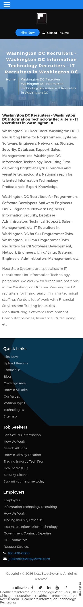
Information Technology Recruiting (30, 507)
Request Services (16, 546)
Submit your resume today (24, 481)
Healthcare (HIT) (16, 468)
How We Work (14, 441)
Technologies (14, 410)
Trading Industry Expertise (23, 520)
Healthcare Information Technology (31, 526)
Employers (12, 500)
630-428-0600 (19, 553)
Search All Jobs (15, 448)
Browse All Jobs (15, 390)
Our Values (12, 396)
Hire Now (28, 32)
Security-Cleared (16, 475)
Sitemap (10, 416)
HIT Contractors (15, 540)
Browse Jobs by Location (22, 455)
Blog (7, 376)
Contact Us (12, 370)
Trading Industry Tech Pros (24, 461)
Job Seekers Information (22, 435)
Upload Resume (55, 32)
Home (10, 79)
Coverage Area (15, 383)
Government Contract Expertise (27, 533)
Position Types (14, 403)
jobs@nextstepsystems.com (29, 559)
